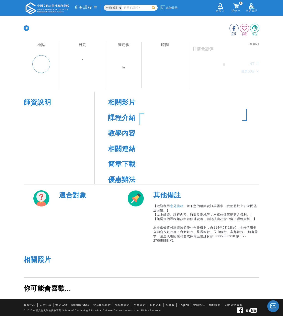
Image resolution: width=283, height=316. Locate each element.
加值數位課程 (234, 305)
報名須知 (156, 305)
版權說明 (140, 305)
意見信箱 (176, 206)
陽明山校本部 (80, 305)
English (184, 305)
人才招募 (45, 305)
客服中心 (29, 305)
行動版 (170, 305)
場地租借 (215, 305)
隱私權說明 (122, 305)
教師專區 (199, 305)
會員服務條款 (102, 305)
